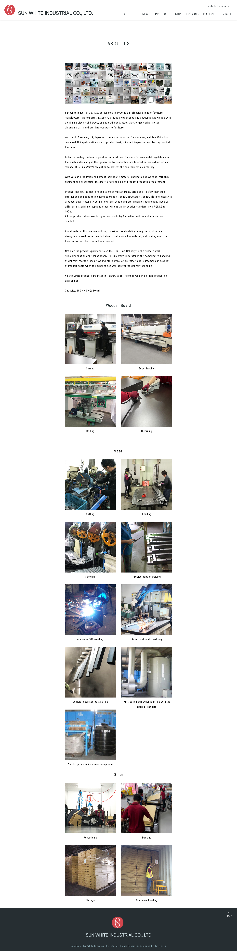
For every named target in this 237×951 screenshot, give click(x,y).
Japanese (225, 6)
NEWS (146, 14)
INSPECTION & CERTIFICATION (194, 14)
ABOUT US (130, 14)
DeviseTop (160, 946)
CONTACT (225, 14)
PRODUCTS (162, 14)
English (211, 6)
